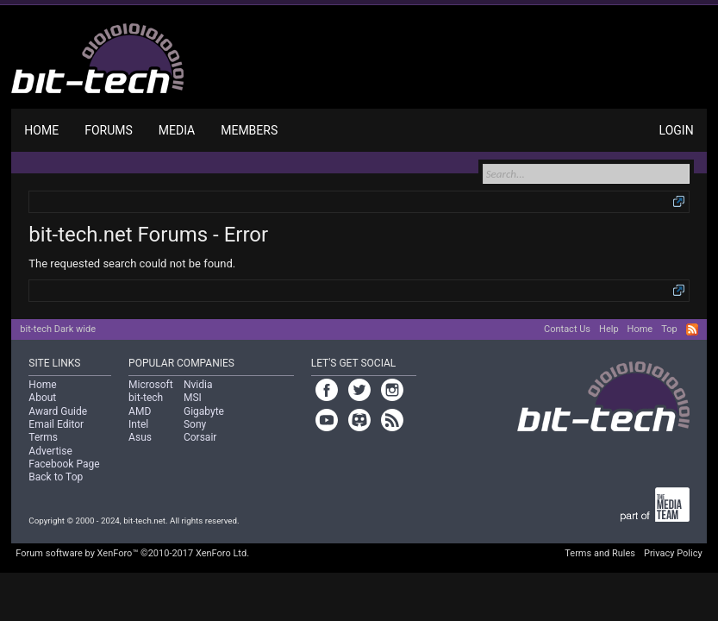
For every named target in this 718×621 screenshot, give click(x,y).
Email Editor (56, 424)
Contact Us (567, 329)
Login (676, 130)
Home (41, 130)
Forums (108, 130)
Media (177, 130)
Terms (43, 437)
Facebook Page (63, 464)
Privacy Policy (673, 553)
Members (249, 130)
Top (669, 329)
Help (609, 329)
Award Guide (57, 411)
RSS (692, 329)
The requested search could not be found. (131, 263)
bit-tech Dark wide (58, 329)
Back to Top (55, 477)
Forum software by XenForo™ (132, 553)
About (42, 398)
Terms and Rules (600, 553)
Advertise (50, 451)
